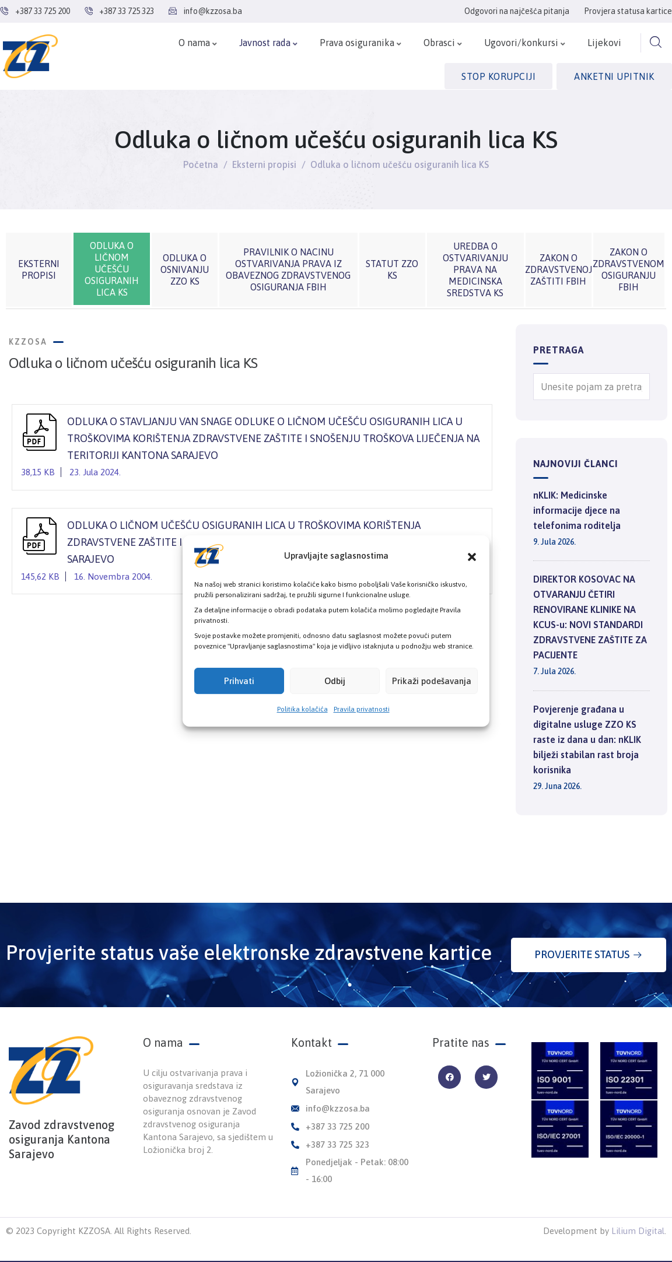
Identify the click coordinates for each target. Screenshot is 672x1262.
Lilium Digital (637, 1231)
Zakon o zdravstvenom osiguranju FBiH (628, 269)
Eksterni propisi (264, 164)
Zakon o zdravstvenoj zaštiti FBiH (558, 269)
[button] (472, 556)
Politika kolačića (302, 709)
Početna (200, 164)
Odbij (334, 681)
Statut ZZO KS (392, 269)
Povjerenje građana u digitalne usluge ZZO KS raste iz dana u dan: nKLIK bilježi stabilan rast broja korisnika (587, 739)
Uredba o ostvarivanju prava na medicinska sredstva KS (475, 269)
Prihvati (239, 681)
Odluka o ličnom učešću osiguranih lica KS (112, 268)
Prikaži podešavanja (431, 681)
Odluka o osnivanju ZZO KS (184, 269)
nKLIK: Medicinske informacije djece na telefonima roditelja (577, 510)
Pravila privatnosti (362, 709)
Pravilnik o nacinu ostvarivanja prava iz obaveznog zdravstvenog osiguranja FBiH (288, 269)
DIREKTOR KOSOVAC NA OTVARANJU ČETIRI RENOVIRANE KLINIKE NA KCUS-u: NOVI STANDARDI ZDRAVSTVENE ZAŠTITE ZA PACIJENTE (590, 617)
